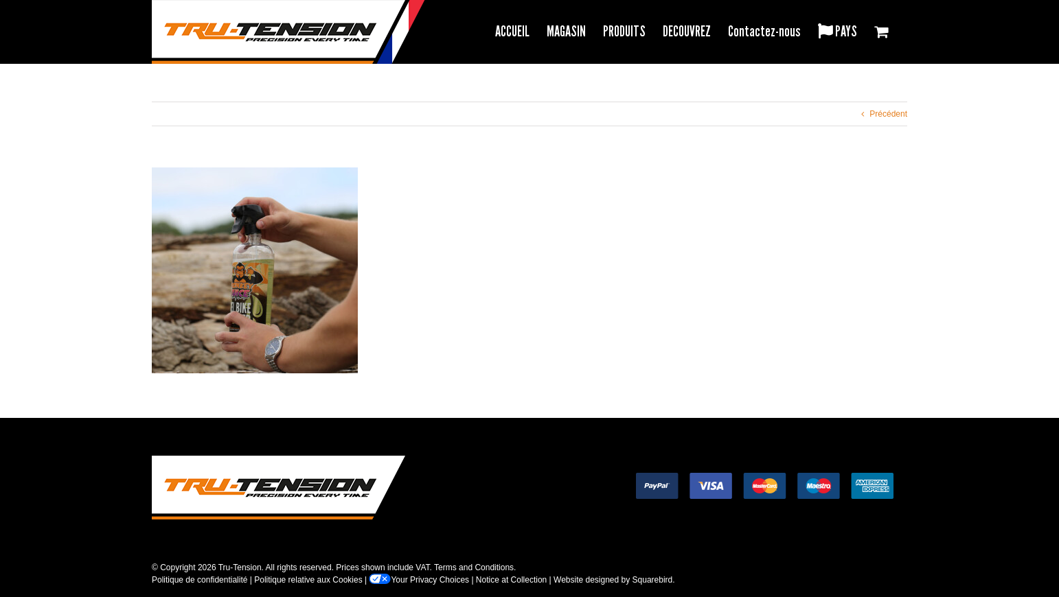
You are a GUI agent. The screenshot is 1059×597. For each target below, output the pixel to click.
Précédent (888, 114)
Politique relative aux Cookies (308, 580)
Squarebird (653, 580)
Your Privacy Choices (419, 580)
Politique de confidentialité (199, 580)
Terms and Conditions (474, 567)
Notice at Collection (511, 580)
